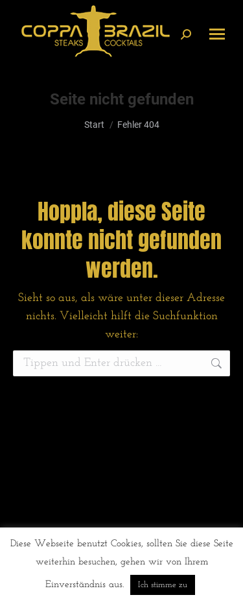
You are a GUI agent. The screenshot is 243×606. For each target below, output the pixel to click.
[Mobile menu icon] (217, 34)
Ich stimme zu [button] (162, 585)
